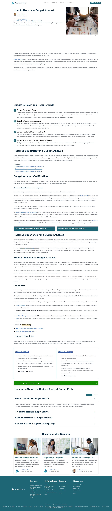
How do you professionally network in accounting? (29, 328)
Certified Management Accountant (49, 487)
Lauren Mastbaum (22, 19)
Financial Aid (76, 488)
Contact (36, 506)
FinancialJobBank (20, 305)
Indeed (18, 319)
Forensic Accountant (63, 484)
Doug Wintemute (83, 469)
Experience (34, 20)
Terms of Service (105, 506)
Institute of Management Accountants (26, 212)
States (19, 506)
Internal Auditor (62, 490)
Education (22, 20)
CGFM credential (84, 195)
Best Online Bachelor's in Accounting (35, 488)
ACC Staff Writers (26, 469)
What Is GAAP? (76, 486)
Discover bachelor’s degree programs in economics (28, 169)
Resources (78, 481)
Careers (62, 481)
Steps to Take (16, 20)
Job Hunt (40, 20)
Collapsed (89, 394)
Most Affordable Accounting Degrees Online (36, 485)
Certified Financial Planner (50, 489)
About (30, 506)
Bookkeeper (61, 488)
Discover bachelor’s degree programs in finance (28, 171)
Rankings (5, 506)
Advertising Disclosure (95, 506)
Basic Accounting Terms (78, 484)
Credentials (28, 20)
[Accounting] (19, 3)
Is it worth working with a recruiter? (25, 331)
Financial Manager (65, 352)
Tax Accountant (62, 486)
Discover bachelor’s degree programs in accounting (28, 166)
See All (31, 497)
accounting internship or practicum (29, 248)
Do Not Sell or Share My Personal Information (63, 506)
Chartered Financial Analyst (50, 492)
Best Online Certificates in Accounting (35, 495)
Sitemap (41, 506)
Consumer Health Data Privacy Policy (56, 507)
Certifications (50, 481)
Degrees (33, 481)
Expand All (95, 394)
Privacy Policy (48, 506)
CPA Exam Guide (76, 490)
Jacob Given (21, 14)
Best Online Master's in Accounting (35, 491)
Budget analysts (18, 59)
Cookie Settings (78, 506)
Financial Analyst (22, 352)
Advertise (86, 506)
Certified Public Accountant (50, 484)
